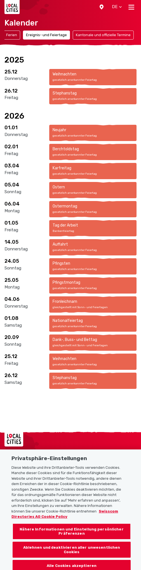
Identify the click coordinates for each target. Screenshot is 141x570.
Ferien (11, 35)
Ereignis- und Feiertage (46, 35)
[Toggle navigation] (131, 7)
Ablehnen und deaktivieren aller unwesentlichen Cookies (71, 554)
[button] (102, 7)
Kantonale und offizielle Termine (103, 35)
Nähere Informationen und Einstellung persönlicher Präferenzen (71, 536)
